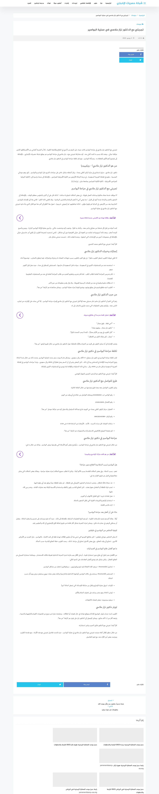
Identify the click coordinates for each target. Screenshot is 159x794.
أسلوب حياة (57, 3)
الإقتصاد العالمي (85, 3)
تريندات (74, 3)
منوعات (140, 24)
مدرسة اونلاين (39, 3)
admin (141, 38)
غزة (101, 3)
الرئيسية (108, 3)
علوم (95, 3)
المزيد (29, 3)
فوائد (49, 3)
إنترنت (66, 3)
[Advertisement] (66, 62)
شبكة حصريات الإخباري (129, 3)
